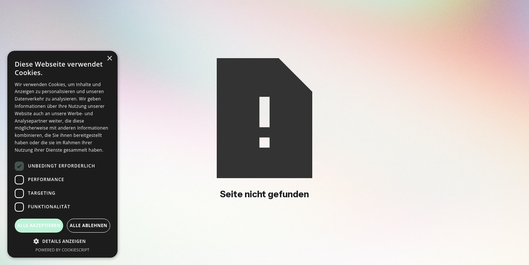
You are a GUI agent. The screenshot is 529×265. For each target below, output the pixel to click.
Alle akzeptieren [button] (39, 225)
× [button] (109, 58)
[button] (62, 241)
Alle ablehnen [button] (88, 225)
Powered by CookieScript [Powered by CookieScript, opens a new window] (63, 249)
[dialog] (62, 154)
